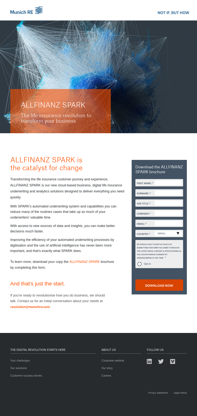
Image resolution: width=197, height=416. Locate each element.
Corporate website (112, 360)
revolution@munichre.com (30, 306)
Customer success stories (26, 375)
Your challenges (20, 360)
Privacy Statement (158, 392)
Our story (107, 367)
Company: (143, 213)
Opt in (147, 263)
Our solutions (18, 367)
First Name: (144, 182)
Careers (106, 375)
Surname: (143, 192)
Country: (143, 233)
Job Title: (143, 203)
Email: (141, 223)
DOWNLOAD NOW (159, 284)
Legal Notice (180, 392)
